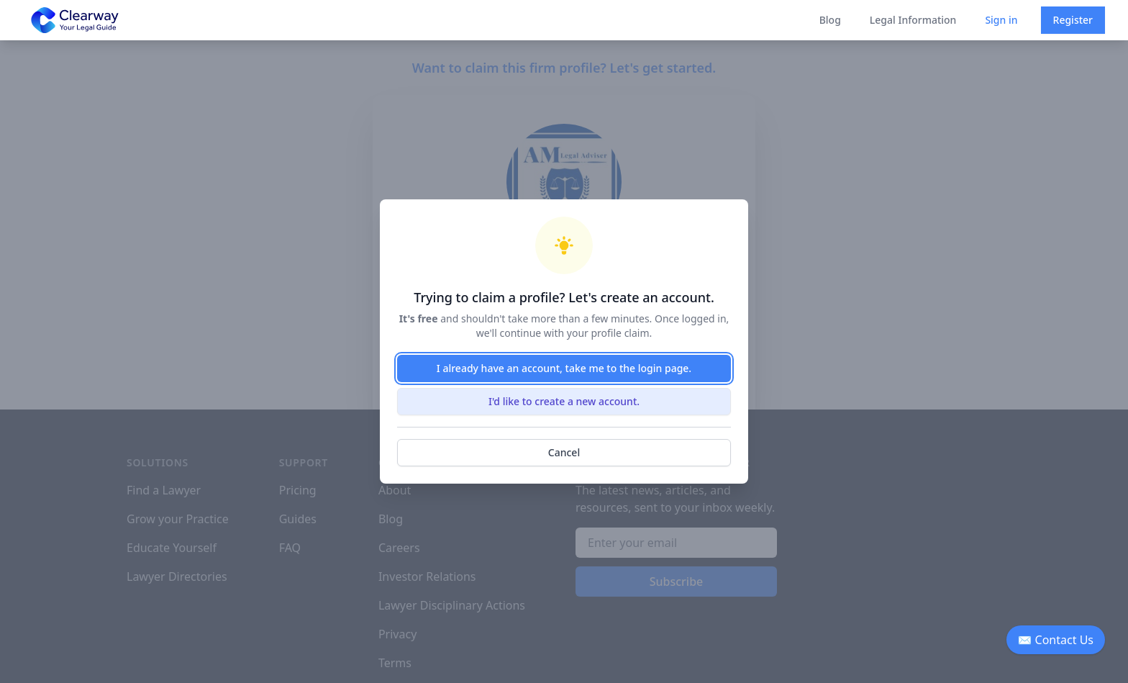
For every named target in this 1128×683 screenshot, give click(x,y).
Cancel (564, 452)
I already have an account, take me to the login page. (564, 368)
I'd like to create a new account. (564, 401)
